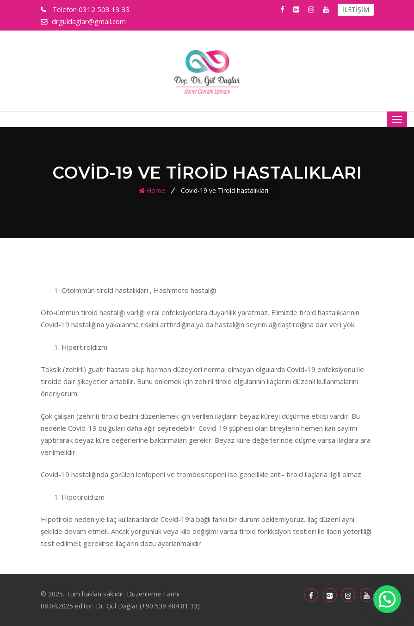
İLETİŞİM (355, 9)
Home (156, 190)
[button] (387, 599)
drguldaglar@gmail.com (89, 21)
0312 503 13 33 (90, 9)
